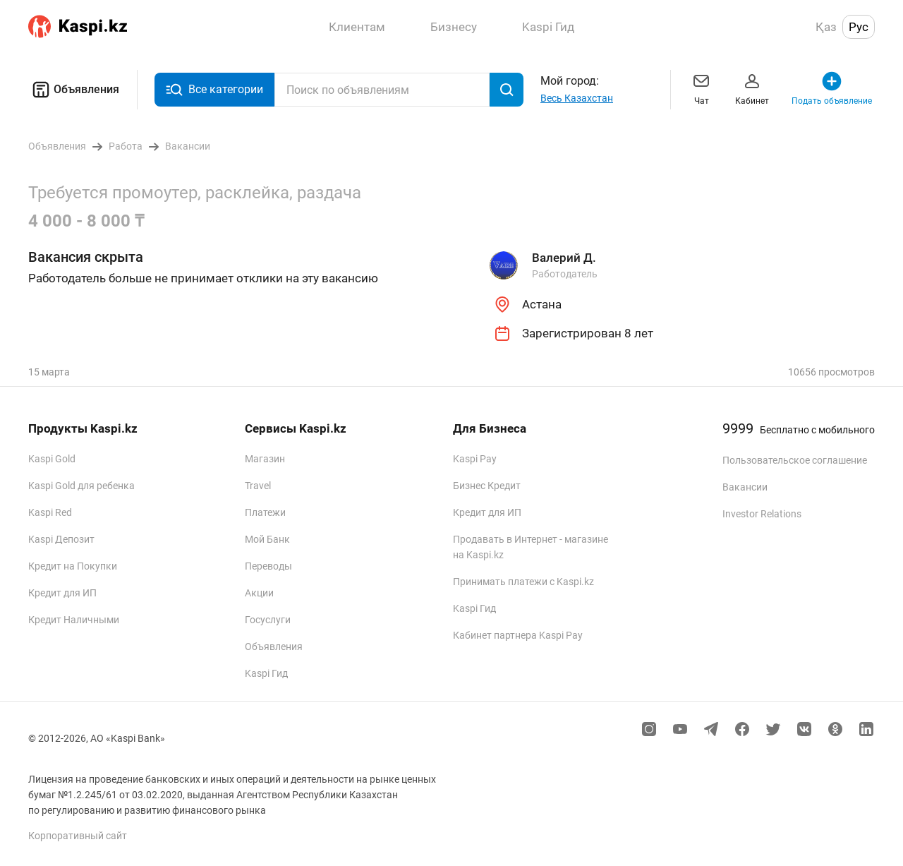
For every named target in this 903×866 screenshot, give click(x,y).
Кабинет (752, 88)
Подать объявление (832, 88)
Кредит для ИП (62, 593)
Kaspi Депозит (61, 539)
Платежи (265, 512)
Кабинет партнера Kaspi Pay (518, 635)
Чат (701, 88)
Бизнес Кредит (487, 485)
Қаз (826, 27)
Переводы (268, 566)
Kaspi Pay (475, 458)
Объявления (73, 89)
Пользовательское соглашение (794, 460)
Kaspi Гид (266, 673)
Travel (258, 485)
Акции (259, 593)
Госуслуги (268, 619)
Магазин (265, 458)
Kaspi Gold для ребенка (81, 485)
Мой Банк (267, 539)
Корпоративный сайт (77, 835)
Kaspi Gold (51, 458)
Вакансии (745, 487)
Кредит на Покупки (72, 566)
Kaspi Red (50, 512)
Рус (858, 27)
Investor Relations (761, 513)
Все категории (214, 90)
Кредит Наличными (73, 619)
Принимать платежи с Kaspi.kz (523, 581)
